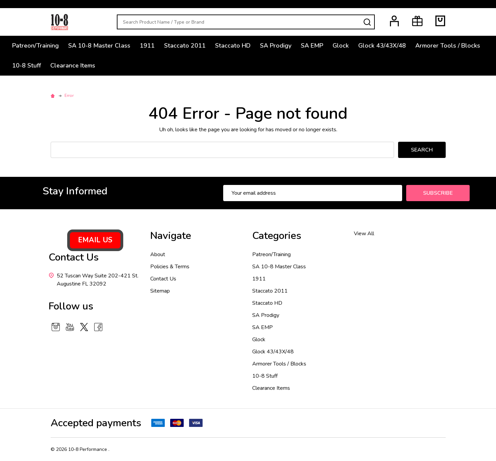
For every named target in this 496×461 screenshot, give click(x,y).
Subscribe (438, 193)
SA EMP (312, 46)
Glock (341, 46)
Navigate (170, 236)
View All (364, 233)
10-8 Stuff (26, 65)
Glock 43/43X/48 (382, 46)
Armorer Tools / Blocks (447, 46)
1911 (147, 46)
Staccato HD (233, 46)
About (157, 254)
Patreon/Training (35, 46)
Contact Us (163, 278)
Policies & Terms (169, 266)
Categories (276, 236)
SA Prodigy (275, 46)
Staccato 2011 (185, 46)
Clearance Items (72, 65)
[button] (95, 240)
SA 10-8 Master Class (99, 46)
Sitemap (160, 291)
